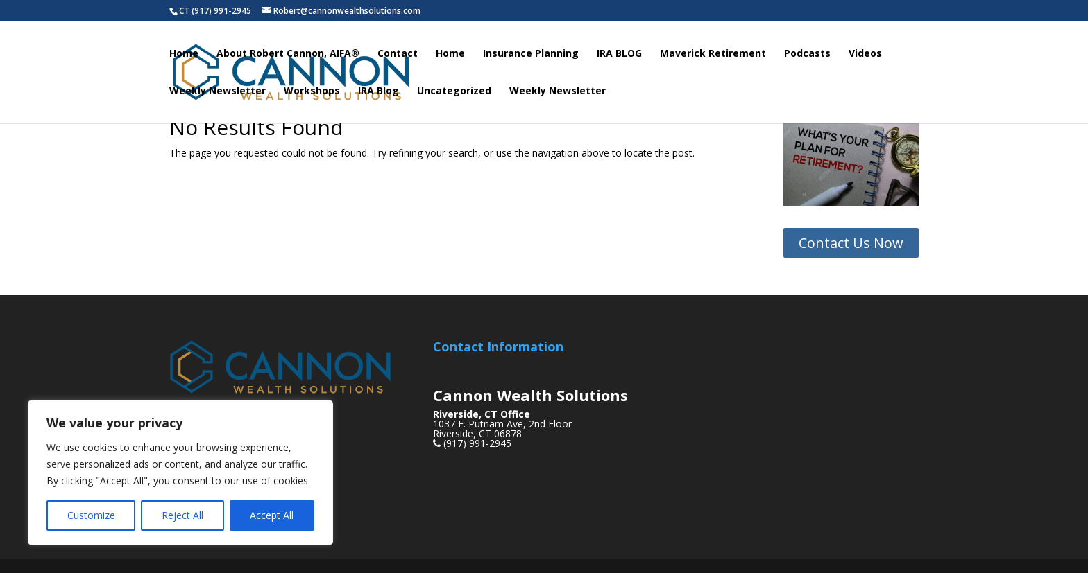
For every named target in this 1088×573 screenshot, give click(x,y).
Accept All (272, 515)
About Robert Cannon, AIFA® (287, 54)
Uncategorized (454, 91)
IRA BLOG (619, 54)
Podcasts (807, 54)
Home (183, 54)
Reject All (182, 515)
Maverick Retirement (713, 54)
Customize (91, 515)
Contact (397, 54)
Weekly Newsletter (217, 91)
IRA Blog (378, 91)
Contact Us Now (851, 242)
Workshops (312, 91)
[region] (180, 472)
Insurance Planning (531, 54)
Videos (865, 54)
